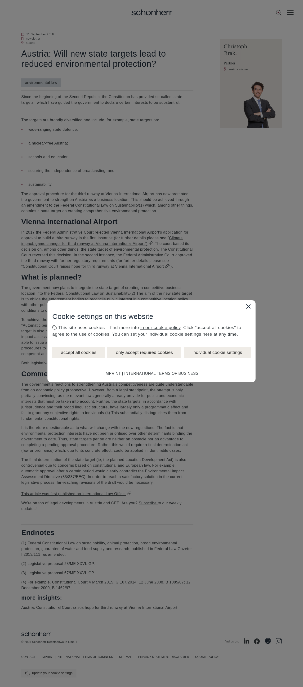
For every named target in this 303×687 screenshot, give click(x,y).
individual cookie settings (217, 352)
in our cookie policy (160, 327)
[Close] (248, 306)
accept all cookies (78, 352)
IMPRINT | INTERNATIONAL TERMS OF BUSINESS (152, 373)
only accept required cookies (144, 352)
